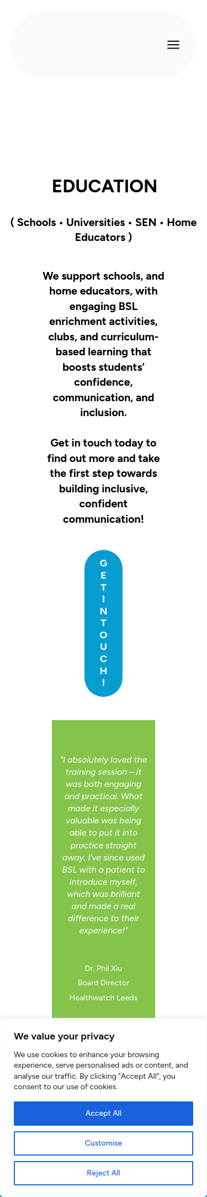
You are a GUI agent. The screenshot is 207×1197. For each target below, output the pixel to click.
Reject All (103, 1173)
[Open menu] (173, 45)
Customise (103, 1143)
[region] (103, 1107)
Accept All (103, 1113)
